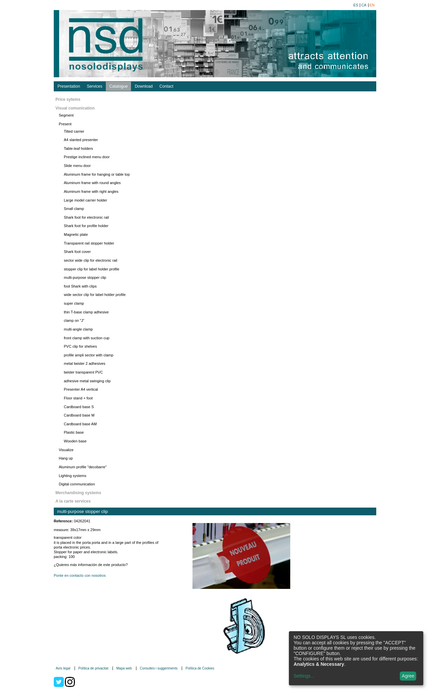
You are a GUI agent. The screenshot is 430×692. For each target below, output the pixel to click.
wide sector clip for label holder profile (95, 295)
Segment (66, 115)
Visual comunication (74, 108)
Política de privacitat (93, 668)
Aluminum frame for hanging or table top (97, 174)
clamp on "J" (74, 320)
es (355, 5)
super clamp (74, 303)
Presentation (68, 86)
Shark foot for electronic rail (86, 217)
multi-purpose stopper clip (85, 277)
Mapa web (124, 668)
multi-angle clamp (78, 329)
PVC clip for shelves (80, 346)
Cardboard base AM (80, 424)
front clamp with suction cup (87, 338)
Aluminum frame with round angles (92, 183)
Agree (408, 676)
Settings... (304, 676)
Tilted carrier (74, 131)
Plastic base (74, 432)
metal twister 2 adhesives (84, 363)
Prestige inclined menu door (87, 157)
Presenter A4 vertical (81, 389)
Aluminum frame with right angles (91, 191)
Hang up (66, 458)
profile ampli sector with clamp (88, 355)
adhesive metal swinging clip (87, 381)
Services (94, 86)
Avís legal (63, 668)
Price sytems (67, 99)
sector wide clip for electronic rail (90, 260)
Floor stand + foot (78, 398)
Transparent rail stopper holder (89, 243)
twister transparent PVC (83, 372)
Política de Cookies (199, 668)
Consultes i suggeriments (158, 668)
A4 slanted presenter (81, 140)
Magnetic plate (76, 234)
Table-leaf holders (78, 148)
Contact (166, 86)
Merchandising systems (78, 492)
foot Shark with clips (80, 286)
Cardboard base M (79, 415)
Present (65, 124)
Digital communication (77, 484)
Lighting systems (72, 476)
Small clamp (74, 209)
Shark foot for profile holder (86, 226)
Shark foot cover (77, 252)
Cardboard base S (79, 407)
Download (144, 86)
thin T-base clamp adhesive (86, 312)
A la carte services (73, 501)
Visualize (66, 450)
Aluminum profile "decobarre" (82, 467)
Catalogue (118, 86)
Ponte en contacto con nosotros (80, 575)
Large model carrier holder (85, 200)
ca (363, 5)
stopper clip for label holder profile (91, 269)
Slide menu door (77, 166)
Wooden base (75, 441)
